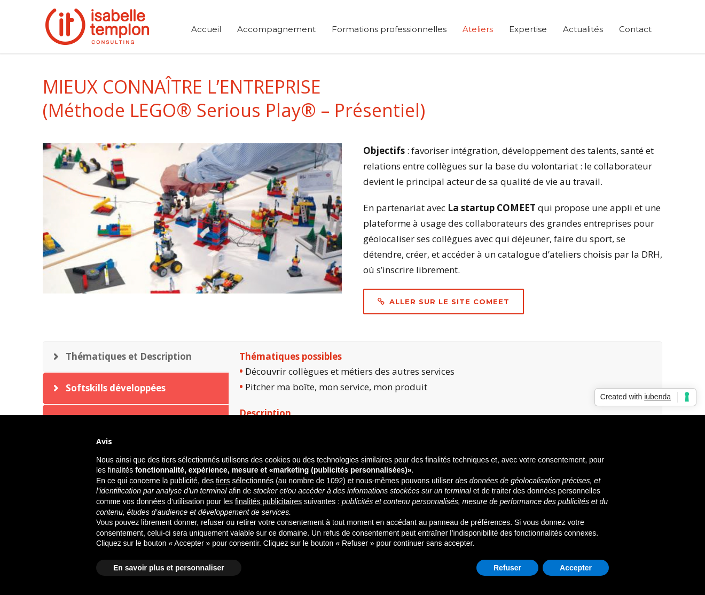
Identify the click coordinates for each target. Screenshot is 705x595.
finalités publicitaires (268, 501)
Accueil (206, 29)
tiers (223, 480)
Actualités (583, 29)
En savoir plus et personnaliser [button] (168, 567)
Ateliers (478, 29)
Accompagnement (276, 29)
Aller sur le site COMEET (444, 301)
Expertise (528, 29)
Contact (635, 29)
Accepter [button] (576, 567)
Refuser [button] (507, 567)
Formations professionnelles (389, 29)
